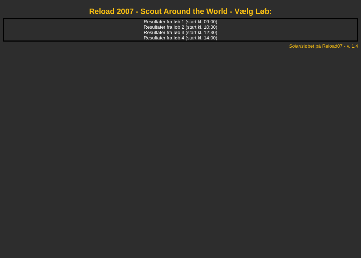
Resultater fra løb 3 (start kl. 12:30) (181, 32)
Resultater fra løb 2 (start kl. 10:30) (181, 27)
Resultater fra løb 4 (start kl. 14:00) (181, 37)
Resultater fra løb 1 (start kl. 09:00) (181, 21)
